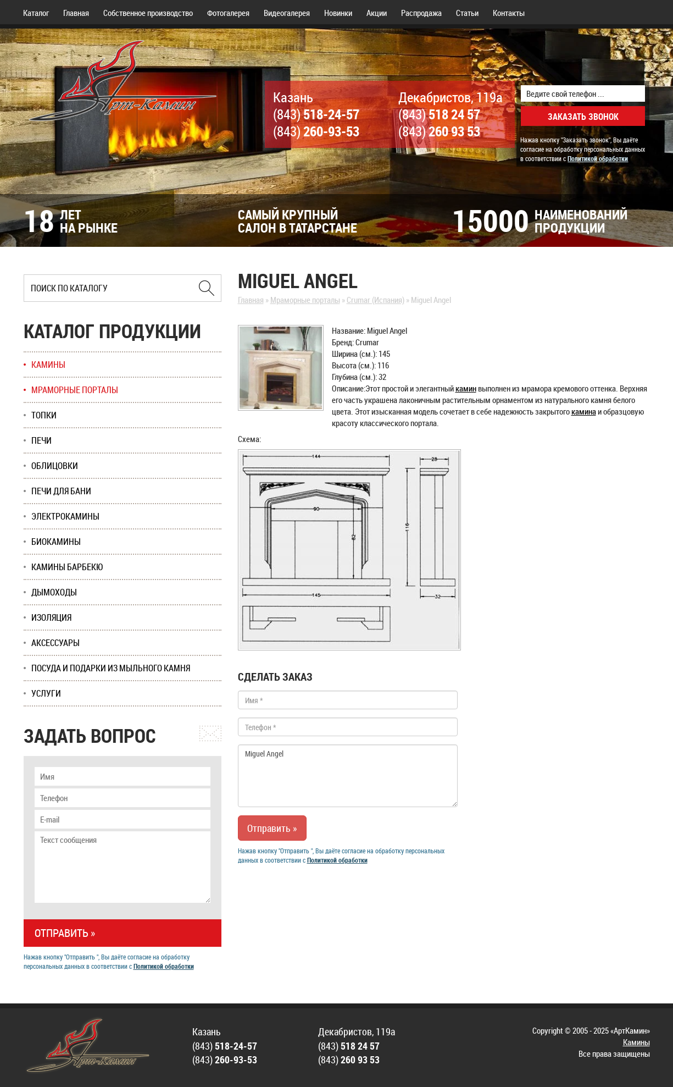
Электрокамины (65, 516)
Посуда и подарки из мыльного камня (110, 668)
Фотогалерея (228, 12)
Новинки (338, 12)
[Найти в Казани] (206, 288)
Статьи (467, 12)
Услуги (46, 693)
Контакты (509, 12)
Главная (76, 12)
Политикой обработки (598, 158)
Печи (41, 440)
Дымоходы (54, 592)
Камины (48, 364)
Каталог (36, 12)
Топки (44, 415)
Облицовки (54, 466)
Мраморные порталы (305, 299)
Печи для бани (61, 491)
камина (583, 411)
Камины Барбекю (67, 567)
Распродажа (421, 12)
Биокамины (56, 542)
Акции (376, 12)
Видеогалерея (287, 12)
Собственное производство (148, 12)
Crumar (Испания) (375, 299)
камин (465, 388)
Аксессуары (55, 643)
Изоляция (51, 617)
